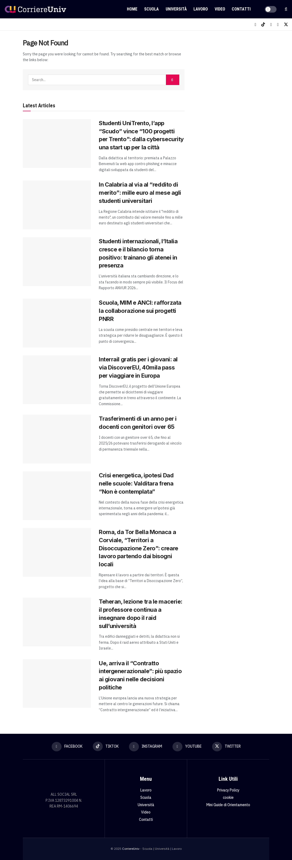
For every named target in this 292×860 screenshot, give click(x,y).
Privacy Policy (228, 790)
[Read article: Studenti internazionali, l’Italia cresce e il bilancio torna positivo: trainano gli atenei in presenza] (57, 261)
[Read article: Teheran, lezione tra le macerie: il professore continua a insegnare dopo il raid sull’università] (57, 622)
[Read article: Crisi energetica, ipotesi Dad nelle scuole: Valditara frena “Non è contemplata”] (57, 495)
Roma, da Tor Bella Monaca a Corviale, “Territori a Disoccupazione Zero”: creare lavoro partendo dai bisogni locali (138, 548)
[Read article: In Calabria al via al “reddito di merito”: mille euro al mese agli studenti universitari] (57, 205)
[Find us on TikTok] (263, 24)
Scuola (151, 9)
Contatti (241, 9)
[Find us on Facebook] (255, 24)
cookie (228, 797)
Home (132, 9)
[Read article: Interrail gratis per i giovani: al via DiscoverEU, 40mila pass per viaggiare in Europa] (57, 379)
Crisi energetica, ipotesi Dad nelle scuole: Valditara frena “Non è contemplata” (136, 483)
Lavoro (200, 9)
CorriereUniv (130, 849)
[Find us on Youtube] (278, 24)
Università (176, 9)
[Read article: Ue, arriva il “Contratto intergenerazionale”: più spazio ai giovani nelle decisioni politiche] (57, 683)
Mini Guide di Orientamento (228, 805)
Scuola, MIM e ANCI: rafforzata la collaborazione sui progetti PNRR (140, 310)
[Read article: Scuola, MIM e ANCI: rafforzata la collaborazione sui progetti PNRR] (57, 323)
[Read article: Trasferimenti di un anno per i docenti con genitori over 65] (57, 439)
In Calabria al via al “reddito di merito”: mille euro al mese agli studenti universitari (140, 192)
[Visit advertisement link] (232, 75)
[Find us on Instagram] (271, 24)
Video (220, 9)
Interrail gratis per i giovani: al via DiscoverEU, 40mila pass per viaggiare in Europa (138, 367)
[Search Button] (286, 9)
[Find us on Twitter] (286, 24)
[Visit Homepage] (35, 9)
